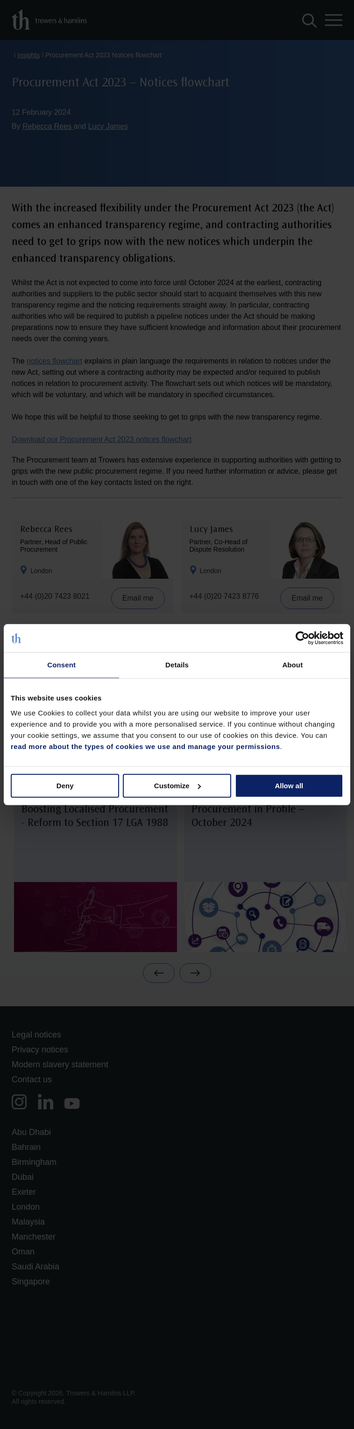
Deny (65, 786)
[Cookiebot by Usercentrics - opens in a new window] (302, 638)
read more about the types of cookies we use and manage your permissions (145, 746)
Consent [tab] (61, 665)
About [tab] (292, 665)
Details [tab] (177, 665)
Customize (177, 786)
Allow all (289, 786)
